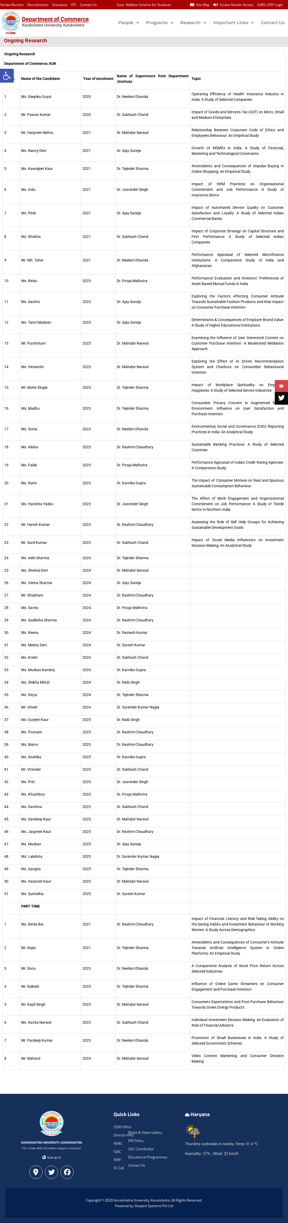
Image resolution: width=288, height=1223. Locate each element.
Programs (159, 22)
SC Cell (119, 1168)
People (128, 22)
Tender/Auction (12, 4)
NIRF (117, 1159)
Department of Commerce (55, 19)
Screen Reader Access (233, 4)
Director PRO (124, 1135)
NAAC (118, 1143)
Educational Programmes (147, 1157)
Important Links (233, 22)
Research (193, 22)
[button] (7, 76)
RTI (73, 4)
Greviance (59, 4)
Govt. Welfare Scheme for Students (144, 4)
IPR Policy (135, 1140)
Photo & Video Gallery (145, 1132)
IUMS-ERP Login (270, 4)
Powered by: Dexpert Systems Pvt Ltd (144, 1205)
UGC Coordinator (141, 1149)
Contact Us (88, 4)
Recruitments (38, 4)
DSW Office (122, 1127)
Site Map (200, 4)
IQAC (117, 1151)
